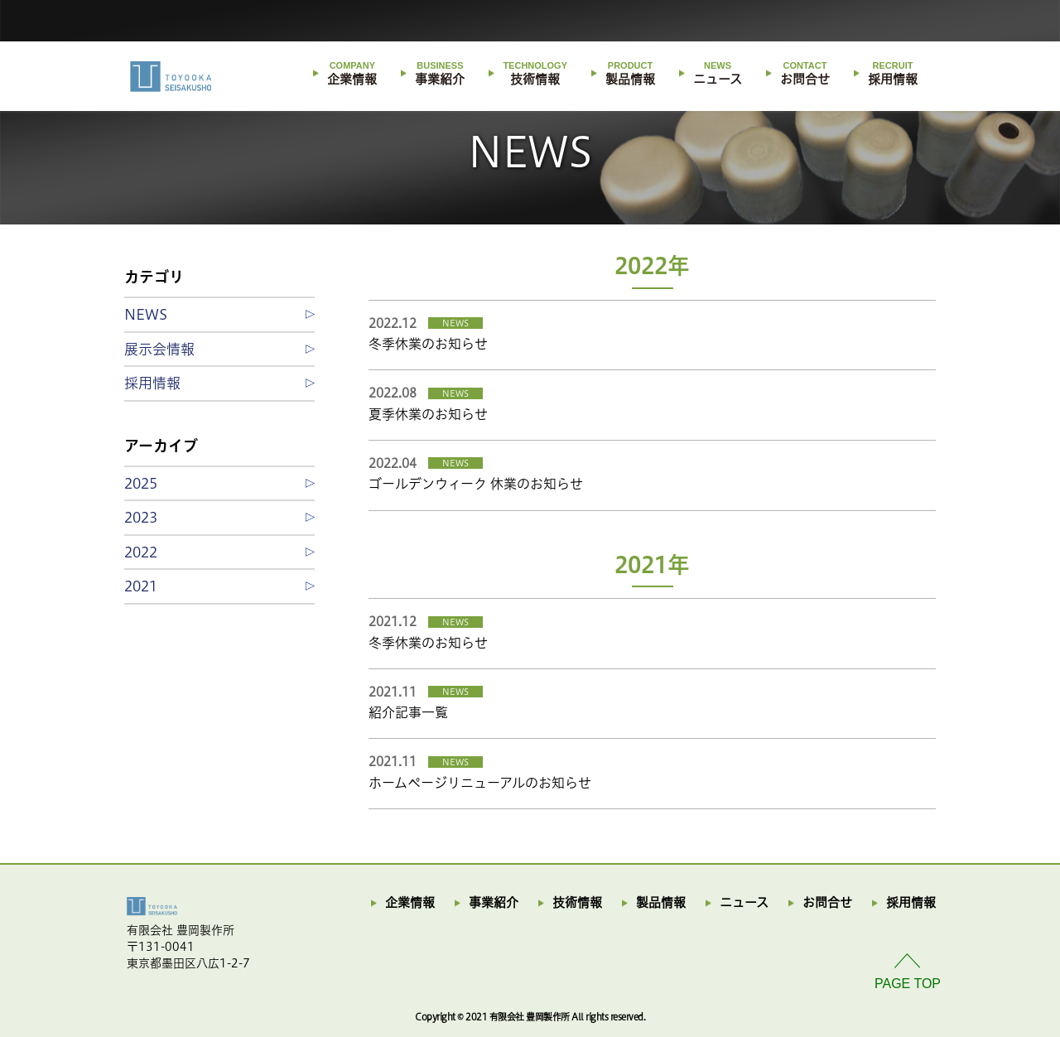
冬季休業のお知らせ (428, 343)
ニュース (717, 73)
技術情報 (535, 73)
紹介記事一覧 (408, 712)
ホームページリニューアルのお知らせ (480, 782)
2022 (140, 552)
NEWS (455, 323)
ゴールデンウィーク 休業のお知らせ (476, 483)
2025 (140, 483)
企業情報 (352, 73)
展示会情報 (159, 349)
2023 (140, 517)
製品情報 (630, 73)
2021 (140, 586)
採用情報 (893, 73)
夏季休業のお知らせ (428, 414)
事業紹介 (440, 73)
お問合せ (805, 73)
